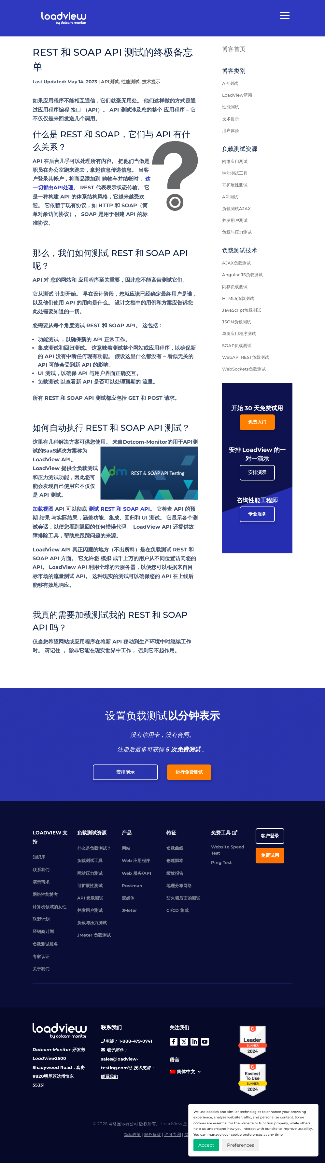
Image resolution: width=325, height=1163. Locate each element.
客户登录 (270, 836)
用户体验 (230, 130)
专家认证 (41, 956)
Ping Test (221, 862)
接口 (76, 110)
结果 (44, 518)
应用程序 (174, 110)
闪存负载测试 (234, 286)
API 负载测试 (90, 897)
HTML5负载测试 (238, 298)
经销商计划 (43, 931)
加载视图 (43, 509)
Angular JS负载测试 (242, 274)
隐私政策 (132, 1134)
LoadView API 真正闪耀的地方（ (73, 550)
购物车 (110, 179)
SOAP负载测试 (236, 345)
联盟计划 (41, 919)
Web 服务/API (136, 873)
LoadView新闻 (237, 95)
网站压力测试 (90, 873)
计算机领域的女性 (49, 906)
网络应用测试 (234, 161)
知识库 (39, 856)
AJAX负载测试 (236, 262)
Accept (206, 1145)
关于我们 (41, 968)
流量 (147, 382)
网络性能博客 (45, 894)
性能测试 (130, 82)
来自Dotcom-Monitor (139, 442)
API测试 (110, 82)
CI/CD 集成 (177, 910)
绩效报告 (174, 873)
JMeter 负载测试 (94, 935)
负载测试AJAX (236, 208)
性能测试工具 (234, 173)
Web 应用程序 (136, 860)
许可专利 (172, 1134)
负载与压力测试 (237, 232)
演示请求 (41, 882)
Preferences (240, 1145)
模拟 (106, 558)
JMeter (129, 910)
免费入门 (257, 422)
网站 (126, 848)
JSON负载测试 (236, 321)
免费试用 (270, 855)
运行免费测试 (189, 772)
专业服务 (257, 514)
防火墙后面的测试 (183, 897)
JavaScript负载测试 (241, 310)
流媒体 (128, 897)
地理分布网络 (179, 885)
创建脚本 (174, 860)
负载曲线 (174, 848)
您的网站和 (63, 280)
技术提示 (151, 82)
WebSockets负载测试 (244, 369)
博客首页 (234, 49)
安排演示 (257, 472)
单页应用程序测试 (239, 333)
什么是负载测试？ (94, 848)
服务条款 (152, 1134)
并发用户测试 (234, 220)
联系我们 (41, 869)
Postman (132, 885)
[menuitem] (186, 1072)
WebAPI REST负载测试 (245, 357)
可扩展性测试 (234, 184)
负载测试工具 (90, 860)
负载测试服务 (45, 944)
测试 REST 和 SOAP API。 (122, 509)
